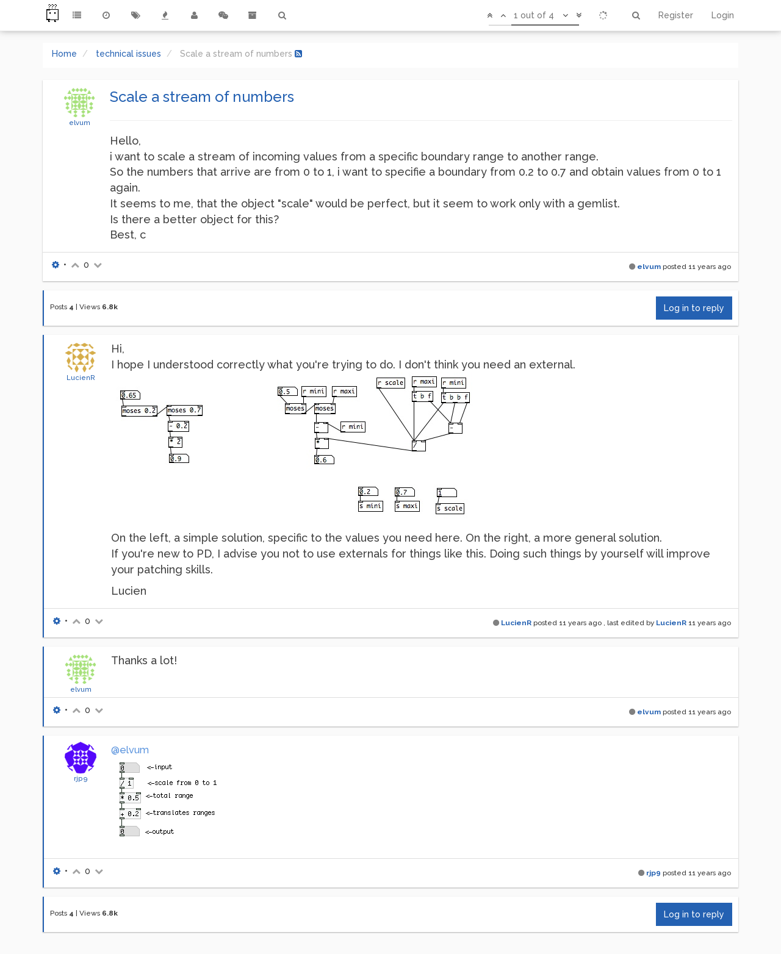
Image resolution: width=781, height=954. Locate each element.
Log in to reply (694, 308)
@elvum (130, 750)
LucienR (81, 377)
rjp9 (81, 778)
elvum (79, 122)
